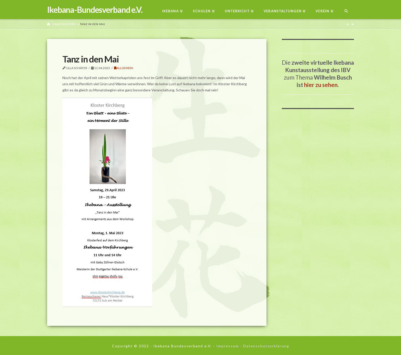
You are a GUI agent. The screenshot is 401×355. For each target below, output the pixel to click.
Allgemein (123, 68)
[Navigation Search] (346, 9)
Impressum (227, 346)
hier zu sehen (321, 84)
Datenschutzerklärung (266, 346)
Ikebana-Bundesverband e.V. (94, 10)
